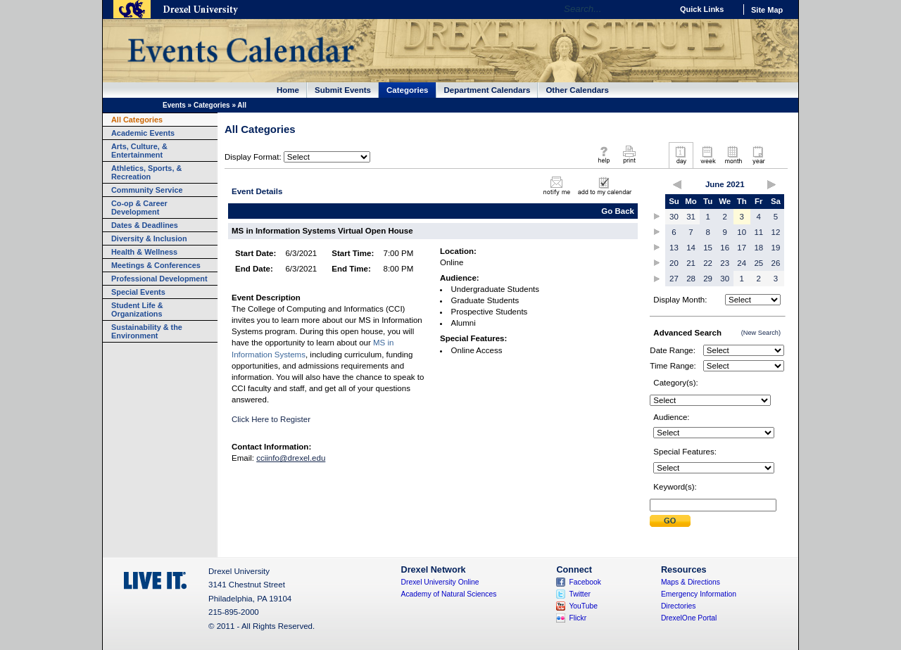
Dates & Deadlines (144, 225)
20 (674, 263)
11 (758, 232)
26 (776, 263)
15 (707, 247)
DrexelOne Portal (689, 618)
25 (758, 263)
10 (741, 232)
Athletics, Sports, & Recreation (146, 172)
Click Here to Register (271, 419)
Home (288, 90)
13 (674, 247)
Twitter (580, 594)
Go (658, 9)
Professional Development (159, 278)
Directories (678, 606)
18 (758, 247)
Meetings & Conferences (156, 265)
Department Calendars (487, 90)
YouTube (583, 606)
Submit (670, 521)
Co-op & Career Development (139, 207)
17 (741, 247)
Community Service (147, 190)
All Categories (137, 119)
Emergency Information (698, 594)
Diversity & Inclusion (149, 238)
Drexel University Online (440, 582)
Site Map (767, 10)
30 (674, 216)
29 (707, 278)
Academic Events (143, 133)
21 (690, 263)
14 (690, 247)
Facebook (585, 582)
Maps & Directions (690, 582)
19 (776, 247)
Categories (407, 90)
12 (776, 232)
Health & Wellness (144, 252)
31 (690, 216)
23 (724, 263)
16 (724, 247)
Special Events (138, 292)
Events (174, 105)
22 (707, 263)
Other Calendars (577, 90)
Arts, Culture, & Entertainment (139, 150)
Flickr (577, 618)
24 (741, 263)
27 (674, 278)
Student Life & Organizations (137, 309)
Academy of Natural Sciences (449, 594)
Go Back (617, 211)
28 (690, 278)
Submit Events (343, 90)
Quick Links (702, 9)
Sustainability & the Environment (146, 331)
